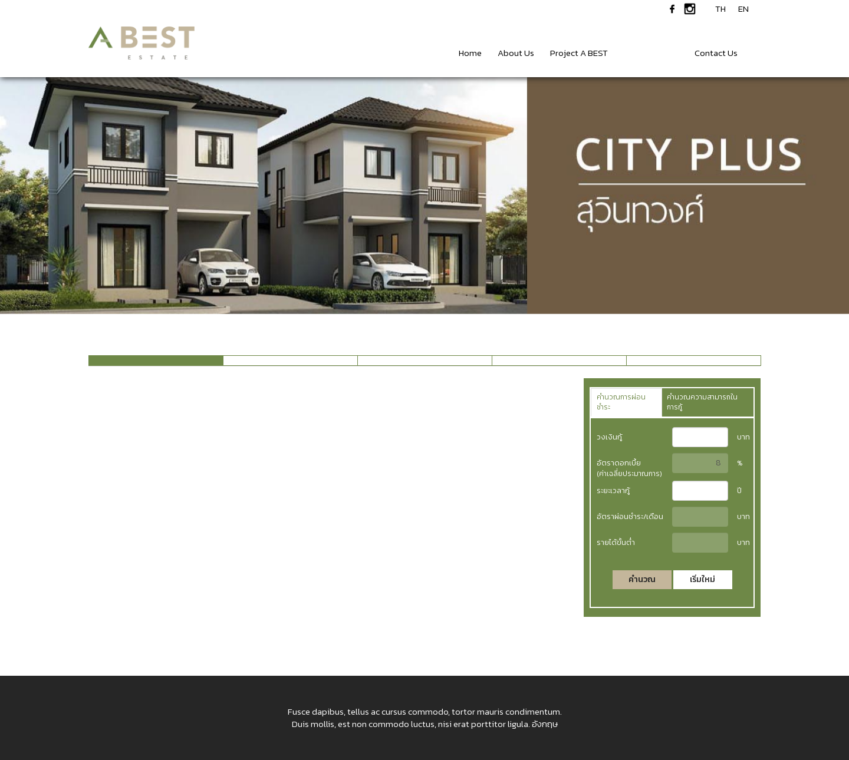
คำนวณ (642, 579)
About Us (516, 53)
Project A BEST (579, 53)
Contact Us (716, 53)
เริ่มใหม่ (702, 579)
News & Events (651, 53)
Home (470, 53)
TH (720, 9)
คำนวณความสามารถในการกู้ (702, 402)
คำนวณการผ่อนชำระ (621, 402)
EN (743, 9)
